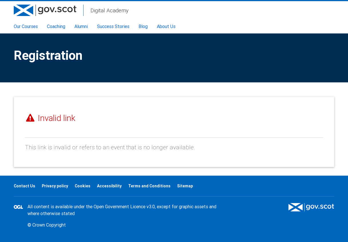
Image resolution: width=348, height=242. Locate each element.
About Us (166, 26)
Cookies (82, 186)
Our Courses (26, 26)
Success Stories (113, 26)
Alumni (81, 26)
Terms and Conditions (149, 186)
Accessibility (109, 186)
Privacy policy (55, 186)
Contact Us (24, 186)
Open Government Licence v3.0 (124, 206)
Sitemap (185, 186)
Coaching (56, 26)
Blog (143, 26)
